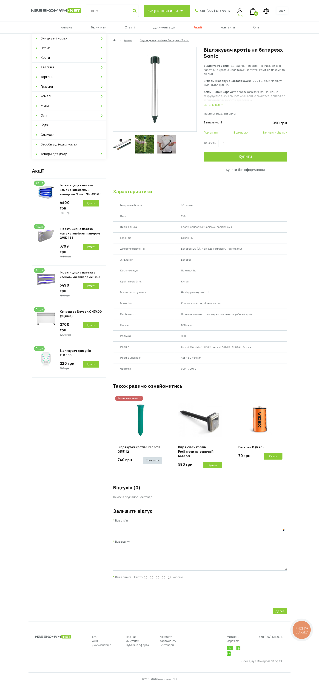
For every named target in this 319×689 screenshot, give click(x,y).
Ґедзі (44, 125)
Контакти (228, 27)
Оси (44, 115)
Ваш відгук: (122, 542)
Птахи (45, 48)
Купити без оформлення (245, 170)
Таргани (47, 77)
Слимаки (48, 135)
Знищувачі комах (54, 38)
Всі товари (167, 648)
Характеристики (132, 192)
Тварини (47, 67)
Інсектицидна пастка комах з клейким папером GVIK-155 (80, 233)
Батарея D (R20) (251, 447)
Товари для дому (54, 154)
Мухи (45, 106)
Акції (198, 27)
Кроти (45, 58)
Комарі (46, 96)
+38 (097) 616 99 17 (215, 11)
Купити (245, 156)
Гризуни (47, 86)
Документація (164, 27)
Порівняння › (213, 132)
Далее (280, 614)
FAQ (95, 640)
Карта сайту (168, 644)
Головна (66, 27)
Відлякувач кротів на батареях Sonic (164, 40)
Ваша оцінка (123, 581)
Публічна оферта (137, 648)
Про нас (131, 640)
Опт (256, 27)
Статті (130, 27)
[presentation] (148, 596)
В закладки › (242, 132)
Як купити (98, 27)
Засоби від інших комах (59, 144)
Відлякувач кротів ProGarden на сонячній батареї (196, 451)
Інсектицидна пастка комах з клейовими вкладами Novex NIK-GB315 (80, 189)
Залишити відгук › (275, 132)
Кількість (210, 143)
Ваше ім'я (121, 520)
